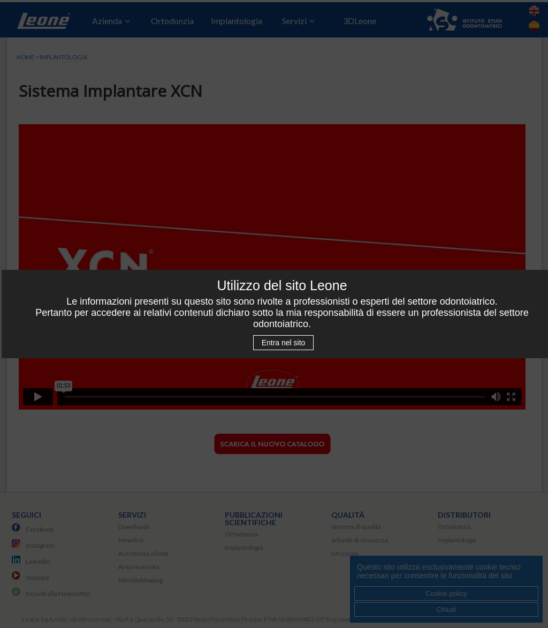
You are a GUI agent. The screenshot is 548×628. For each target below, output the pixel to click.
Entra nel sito (284, 342)
